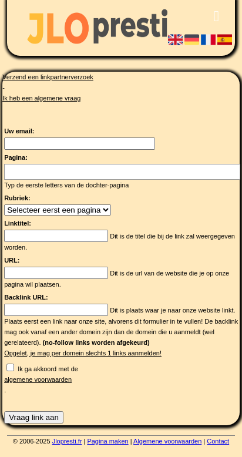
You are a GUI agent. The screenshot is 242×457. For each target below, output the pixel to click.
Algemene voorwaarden (167, 441)
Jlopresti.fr (67, 441)
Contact (218, 441)
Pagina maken (107, 441)
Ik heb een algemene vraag (41, 98)
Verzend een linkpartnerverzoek (47, 76)
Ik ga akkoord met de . (122, 379)
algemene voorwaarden (38, 379)
